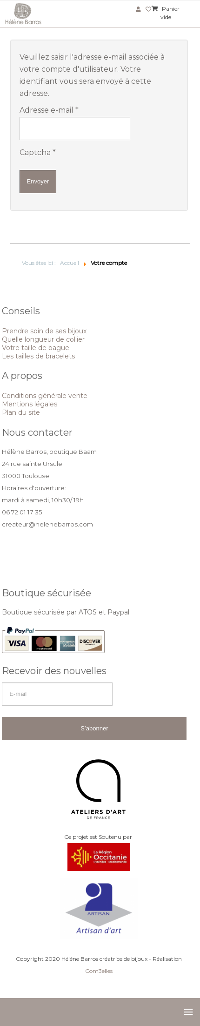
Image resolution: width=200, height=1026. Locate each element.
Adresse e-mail (49, 110)
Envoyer (38, 181)
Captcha (38, 152)
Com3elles (99, 970)
